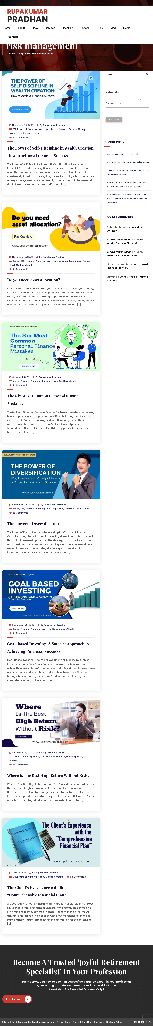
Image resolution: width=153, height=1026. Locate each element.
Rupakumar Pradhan (54, 125)
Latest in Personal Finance (63, 129)
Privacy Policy (64, 1021)
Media (127, 28)
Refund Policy (114, 1021)
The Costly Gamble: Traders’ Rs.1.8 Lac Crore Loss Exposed (128, 172)
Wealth (36, 133)
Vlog (114, 28)
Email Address (113, 103)
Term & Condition (82, 1021)
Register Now (18, 999)
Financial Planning (27, 129)
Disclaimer (99, 1021)
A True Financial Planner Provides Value (128, 162)
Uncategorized (74, 756)
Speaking (68, 28)
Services (50, 28)
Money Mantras (65, 261)
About (22, 28)
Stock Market (16, 265)
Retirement (26, 133)
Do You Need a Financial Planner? (125, 241)
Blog (101, 28)
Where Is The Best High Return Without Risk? (48, 775)
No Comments (18, 137)
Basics (15, 261)
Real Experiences (68, 381)
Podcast (86, 28)
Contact (13, 37)
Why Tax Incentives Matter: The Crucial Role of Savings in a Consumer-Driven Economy (128, 198)
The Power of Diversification (33, 523)
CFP (14, 129)
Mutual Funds (82, 261)
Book (35, 28)
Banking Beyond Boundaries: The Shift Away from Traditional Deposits (127, 184)
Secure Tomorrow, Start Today (124, 154)
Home (8, 28)
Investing (43, 129)
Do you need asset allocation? (33, 279)
